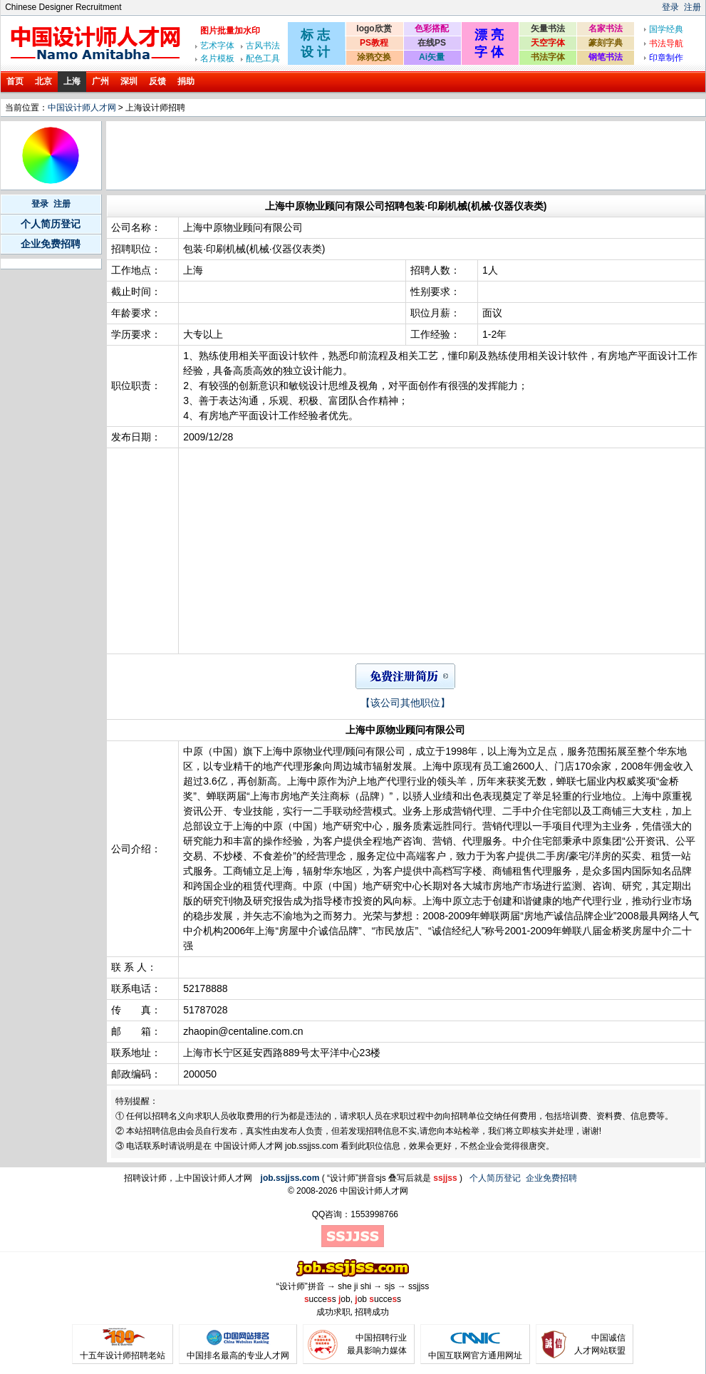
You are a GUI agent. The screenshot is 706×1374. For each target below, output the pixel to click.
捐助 (185, 81)
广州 (100, 81)
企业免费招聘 (51, 243)
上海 (72, 81)
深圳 (128, 81)
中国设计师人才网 (82, 108)
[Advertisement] (367, 155)
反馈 (157, 81)
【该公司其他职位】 (405, 702)
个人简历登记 (51, 223)
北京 (43, 81)
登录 (670, 7)
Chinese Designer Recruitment (63, 7)
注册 (692, 7)
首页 (15, 81)
